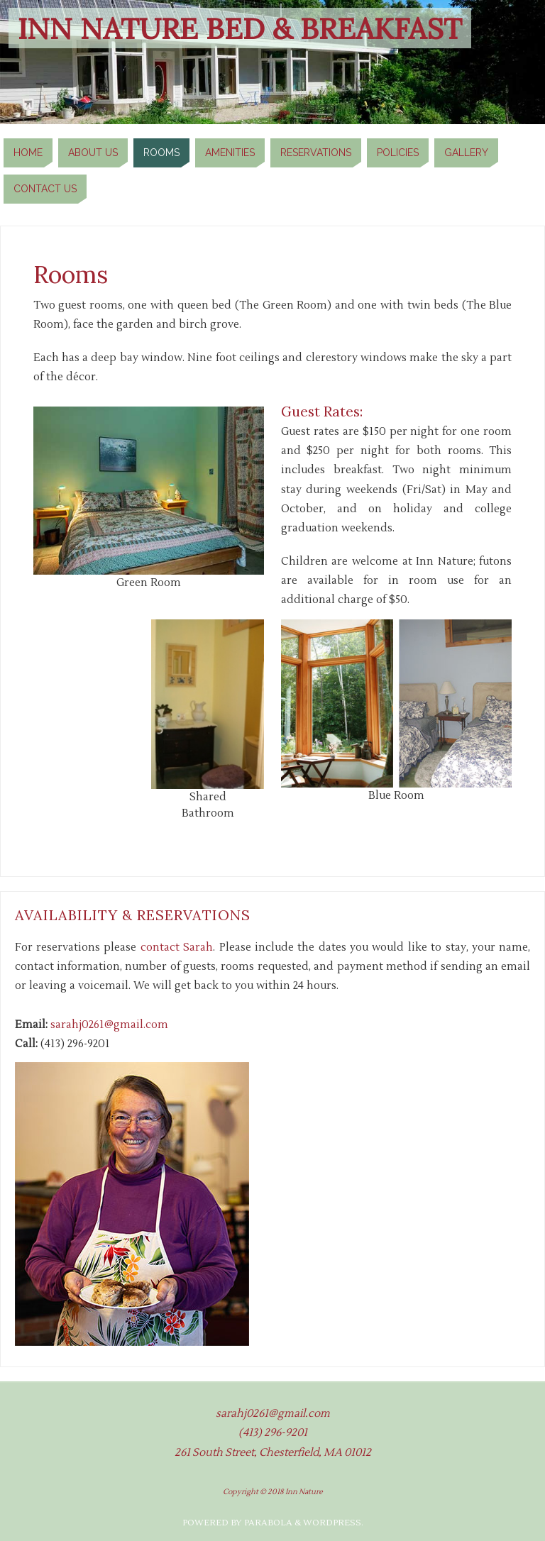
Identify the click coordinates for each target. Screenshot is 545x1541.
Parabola (268, 1523)
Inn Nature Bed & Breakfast (240, 28)
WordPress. (333, 1523)
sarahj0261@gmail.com (109, 1024)
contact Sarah (177, 947)
